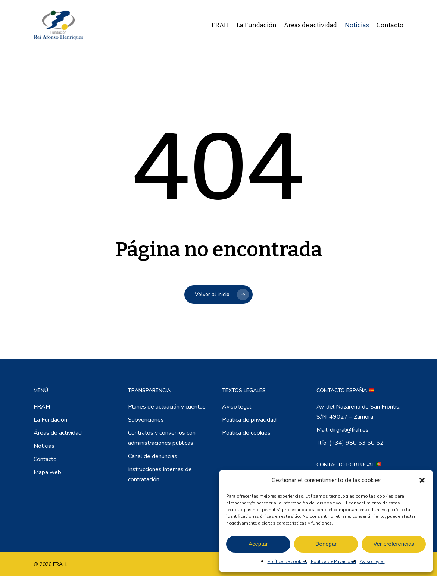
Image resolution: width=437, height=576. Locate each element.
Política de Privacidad (333, 561)
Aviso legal (236, 407)
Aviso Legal (372, 561)
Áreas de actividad (58, 433)
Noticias (44, 446)
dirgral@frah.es (349, 430)
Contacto (45, 459)
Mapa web (47, 472)
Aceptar (258, 544)
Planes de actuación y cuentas (167, 407)
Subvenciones (146, 420)
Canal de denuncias (152, 456)
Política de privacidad (249, 420)
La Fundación (50, 420)
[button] (422, 480)
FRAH (42, 407)
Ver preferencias (394, 544)
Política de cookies (287, 561)
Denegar (326, 544)
